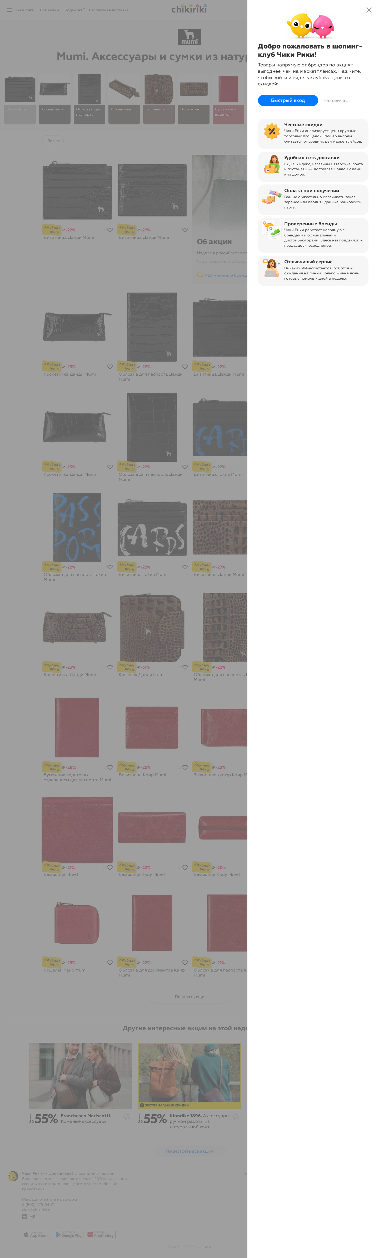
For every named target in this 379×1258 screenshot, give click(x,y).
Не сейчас (336, 100)
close (369, 10)
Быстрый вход (288, 100)
